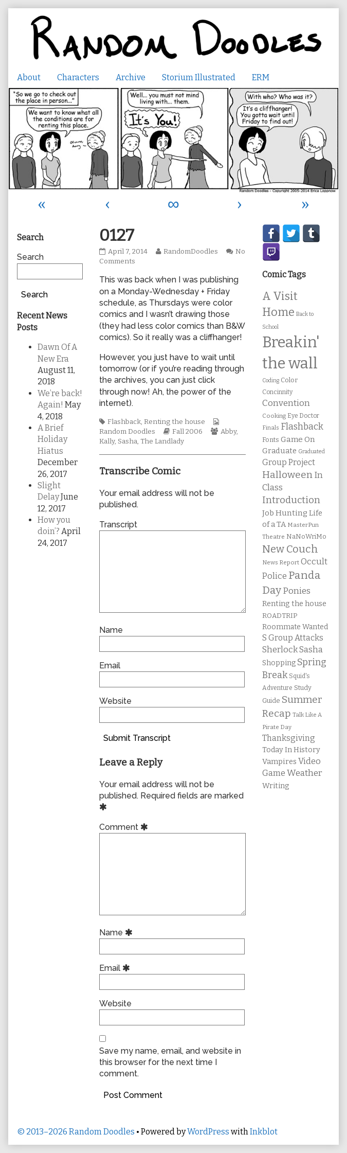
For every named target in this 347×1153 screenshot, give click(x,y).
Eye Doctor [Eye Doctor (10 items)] (303, 415)
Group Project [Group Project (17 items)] (288, 462)
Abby (228, 432)
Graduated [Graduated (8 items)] (311, 451)
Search (30, 257)
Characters (78, 77)
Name (111, 630)
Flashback (124, 422)
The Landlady (162, 441)
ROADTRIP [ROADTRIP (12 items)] (279, 616)
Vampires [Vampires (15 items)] (279, 761)
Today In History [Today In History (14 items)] (291, 750)
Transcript (118, 524)
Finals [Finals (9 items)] (270, 427)
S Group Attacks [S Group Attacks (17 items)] (292, 638)
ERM (260, 77)
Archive (130, 77)
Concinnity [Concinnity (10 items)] (277, 392)
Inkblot (264, 1132)
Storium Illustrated (198, 77)
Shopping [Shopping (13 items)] (279, 663)
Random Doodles (127, 432)
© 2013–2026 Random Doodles (76, 1132)
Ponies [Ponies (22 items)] (297, 591)
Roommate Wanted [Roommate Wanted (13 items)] (295, 627)
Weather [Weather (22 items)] (304, 773)
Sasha (127, 441)
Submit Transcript (137, 738)
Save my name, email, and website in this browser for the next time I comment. (170, 1062)
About (29, 77)
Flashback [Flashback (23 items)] (302, 426)
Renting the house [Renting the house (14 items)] (294, 603)
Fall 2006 (187, 432)
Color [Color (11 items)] (289, 380)
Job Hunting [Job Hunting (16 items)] (284, 513)
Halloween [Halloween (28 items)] (287, 475)
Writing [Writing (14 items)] (275, 786)
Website (115, 701)
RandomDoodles (190, 251)
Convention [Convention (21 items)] (286, 403)
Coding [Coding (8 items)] (270, 380)
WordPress (208, 1132)
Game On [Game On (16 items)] (298, 439)
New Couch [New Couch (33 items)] (290, 549)
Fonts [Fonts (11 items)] (270, 440)
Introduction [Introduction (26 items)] (291, 500)
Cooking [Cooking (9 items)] (274, 415)
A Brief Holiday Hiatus (52, 439)
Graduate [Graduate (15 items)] (279, 450)
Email (109, 665)
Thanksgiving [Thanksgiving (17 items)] (288, 738)
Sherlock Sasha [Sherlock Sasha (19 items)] (292, 649)
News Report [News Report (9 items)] (280, 562)
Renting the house (174, 422)
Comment (125, 827)
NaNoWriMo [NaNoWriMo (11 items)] (306, 536)
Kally (107, 441)
